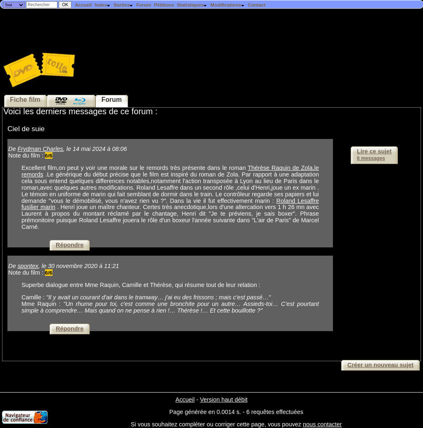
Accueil (83, 4)
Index (103, 4)
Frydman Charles (40, 149)
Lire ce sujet (374, 154)
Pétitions (164, 4)
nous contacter (322, 424)
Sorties (123, 4)
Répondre (69, 245)
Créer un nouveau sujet (380, 365)
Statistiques (192, 4)
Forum (143, 4)
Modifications (227, 4)
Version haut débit (223, 399)
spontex (27, 266)
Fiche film (25, 99)
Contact (256, 4)
